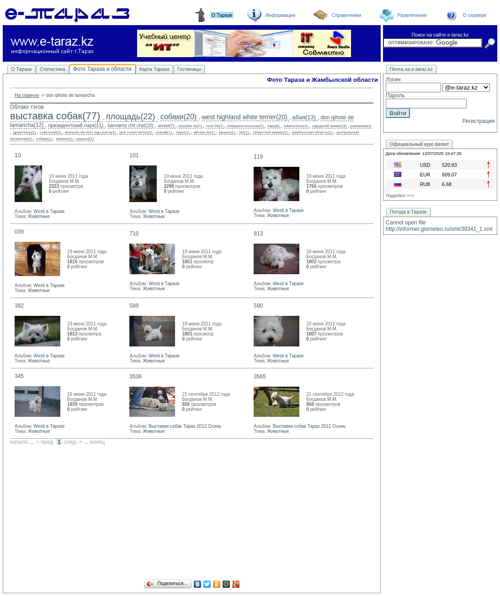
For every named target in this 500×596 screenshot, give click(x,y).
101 (133, 155)
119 (258, 157)
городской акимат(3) (329, 126)
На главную (27, 95)
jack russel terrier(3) (136, 132)
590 (258, 306)
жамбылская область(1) (312, 132)
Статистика (52, 69)
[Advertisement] (191, 514)
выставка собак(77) (55, 116)
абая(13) (304, 117)
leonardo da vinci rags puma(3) (90, 132)
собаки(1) (44, 139)
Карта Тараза (154, 69)
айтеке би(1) (204, 132)
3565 (260, 376)
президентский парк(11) (75, 125)
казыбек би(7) (190, 126)
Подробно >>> (400, 195)
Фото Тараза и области (102, 69)
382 (19, 306)
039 (19, 232)
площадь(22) (130, 116)
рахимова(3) (361, 126)
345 (19, 376)
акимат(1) (64, 139)
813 (258, 233)
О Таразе (21, 69)
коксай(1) (163, 132)
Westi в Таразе (48, 211)
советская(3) (50, 132)
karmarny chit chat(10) (130, 125)
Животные (39, 216)
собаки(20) (178, 117)
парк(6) (273, 126)
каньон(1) (227, 132)
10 (18, 155)
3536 (135, 376)
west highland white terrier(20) (244, 117)
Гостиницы (189, 69)
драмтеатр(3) (24, 132)
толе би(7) (214, 126)
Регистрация (479, 121)
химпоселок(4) (296, 126)
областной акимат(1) (270, 132)
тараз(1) (182, 132)
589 (133, 306)
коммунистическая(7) (245, 126)
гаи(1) (244, 132)
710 (133, 233)
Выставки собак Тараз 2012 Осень (185, 426)
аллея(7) (166, 125)
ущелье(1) (85, 139)
